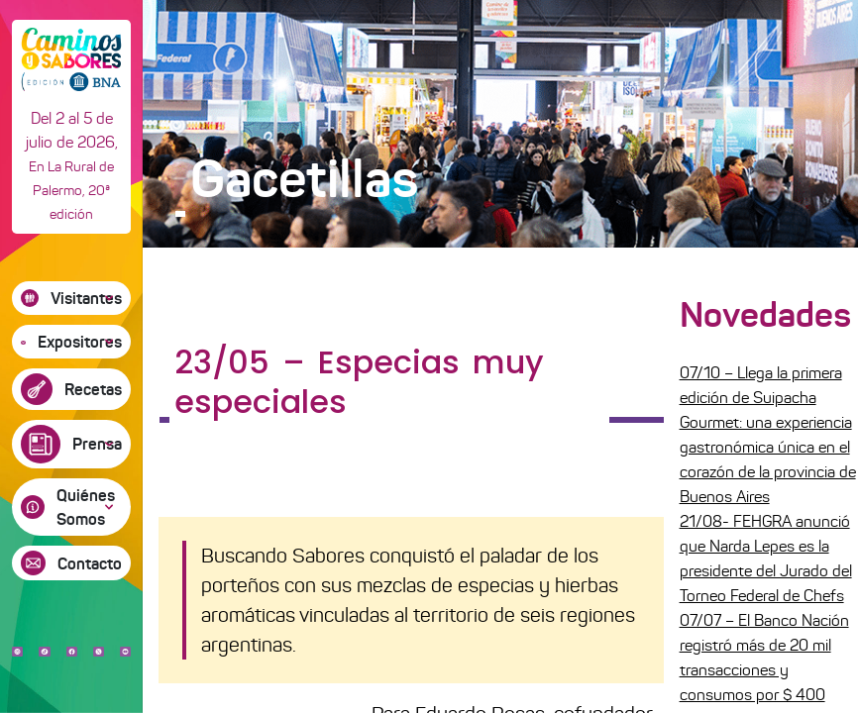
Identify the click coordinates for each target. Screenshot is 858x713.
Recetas (93, 389)
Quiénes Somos (85, 507)
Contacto (89, 563)
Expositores (80, 342)
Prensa (97, 444)
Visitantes (86, 298)
